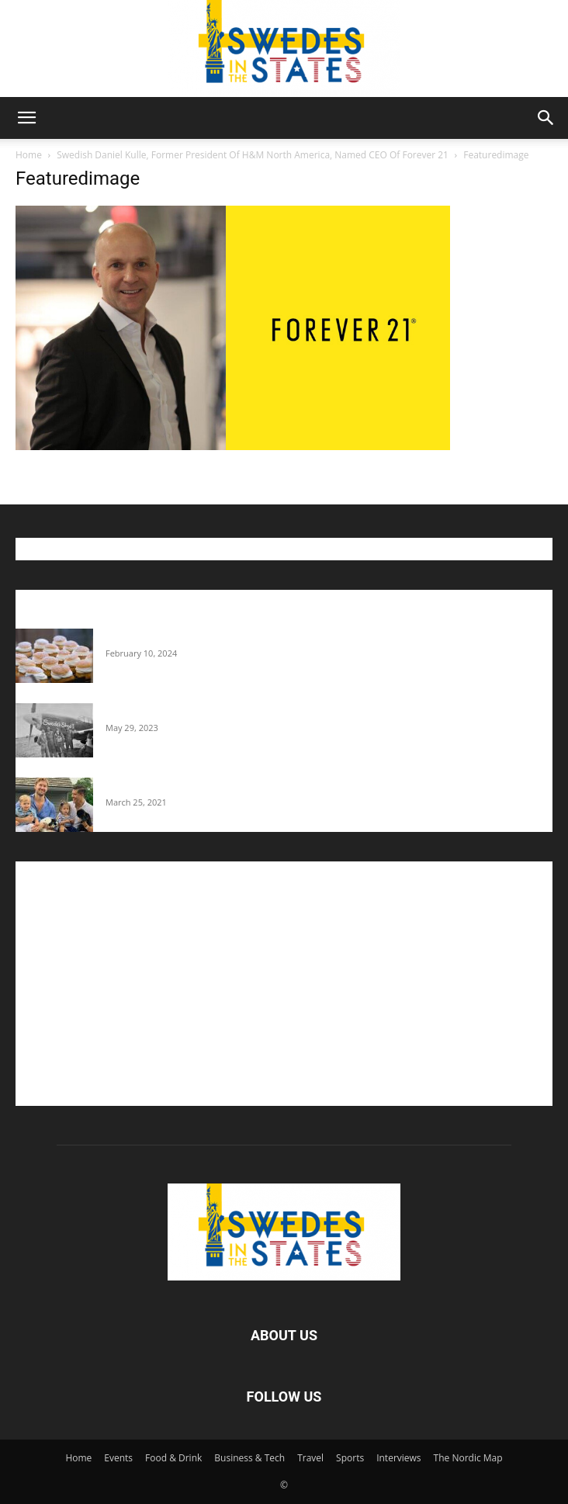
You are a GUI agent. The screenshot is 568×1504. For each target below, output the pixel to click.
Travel (310, 1457)
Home (29, 154)
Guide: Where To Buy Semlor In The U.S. (202, 636)
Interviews (398, 1457)
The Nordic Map (468, 1457)
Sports (350, 1457)
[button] (26, 118)
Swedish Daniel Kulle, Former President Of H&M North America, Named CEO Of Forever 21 (253, 154)
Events (118, 1457)
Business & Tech (249, 1457)
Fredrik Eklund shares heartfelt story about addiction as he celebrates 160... (289, 785)
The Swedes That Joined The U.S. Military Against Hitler (241, 711)
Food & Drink (173, 1457)
